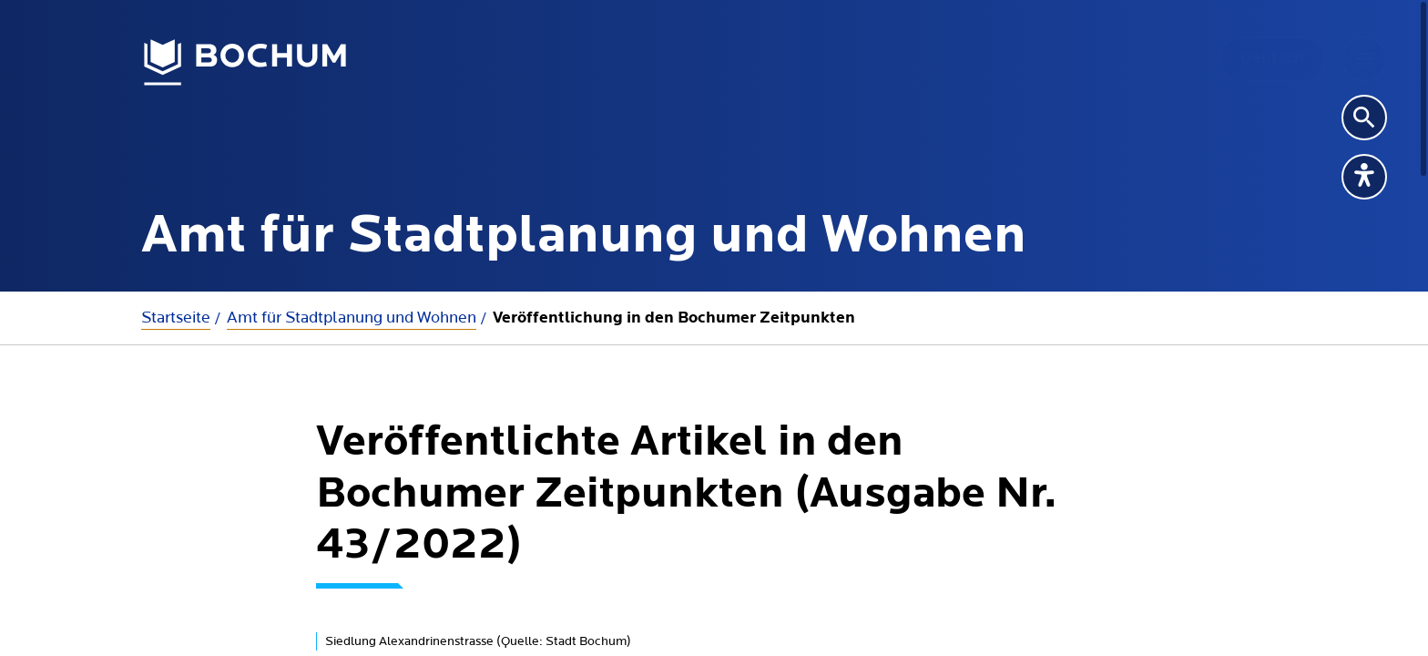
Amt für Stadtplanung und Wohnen (351, 317)
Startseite (175, 317)
